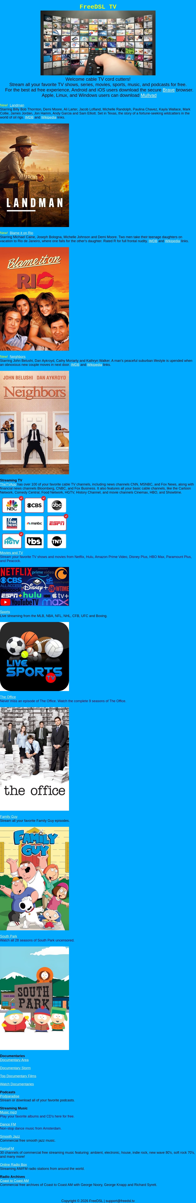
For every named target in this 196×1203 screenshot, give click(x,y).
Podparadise (9, 1096)
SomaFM (7, 1148)
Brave (169, 89)
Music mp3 (8, 1112)
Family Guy (8, 817)
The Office (8, 697)
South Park (8, 936)
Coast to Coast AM (14, 1181)
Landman (17, 105)
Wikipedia (48, 117)
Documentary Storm (15, 1068)
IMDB (29, 117)
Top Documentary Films (18, 1076)
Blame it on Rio (21, 233)
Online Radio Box (13, 1165)
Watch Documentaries (17, 1084)
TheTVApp (8, 484)
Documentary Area (14, 1060)
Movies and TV (11, 553)
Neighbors (18, 357)
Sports (5, 612)
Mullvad (149, 95)
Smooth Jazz (10, 1136)
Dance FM (8, 1124)
